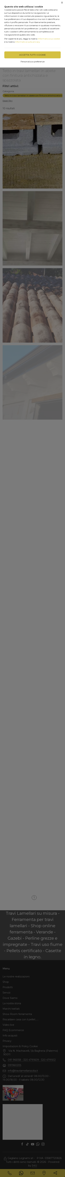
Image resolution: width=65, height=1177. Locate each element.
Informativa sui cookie (49, 38)
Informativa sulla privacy (27, 42)
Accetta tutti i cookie (32, 54)
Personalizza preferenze (33, 61)
